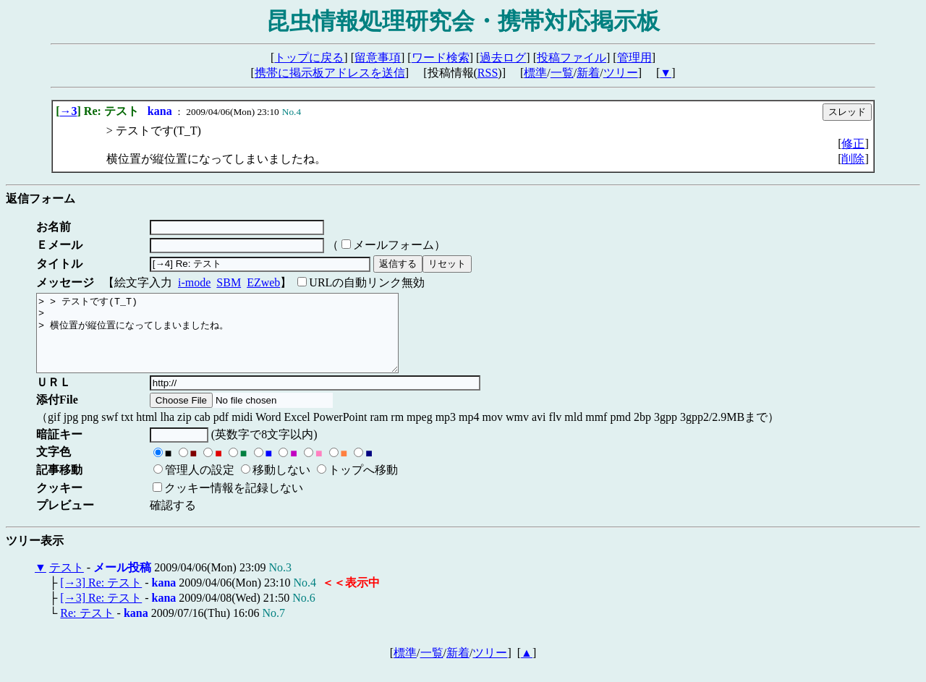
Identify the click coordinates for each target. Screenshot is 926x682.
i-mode (194, 282)
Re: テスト (87, 628)
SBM (228, 282)
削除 (853, 159)
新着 (588, 73)
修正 (853, 143)
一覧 (562, 73)
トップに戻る (309, 57)
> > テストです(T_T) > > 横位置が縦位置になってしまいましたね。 (239, 340)
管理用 (634, 57)
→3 (68, 111)
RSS (487, 73)
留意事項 (377, 57)
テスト (66, 582)
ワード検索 (441, 57)
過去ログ (503, 57)
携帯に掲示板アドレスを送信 (330, 73)
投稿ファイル (571, 57)
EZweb (263, 282)
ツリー (620, 73)
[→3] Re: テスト (101, 598)
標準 (535, 73)
